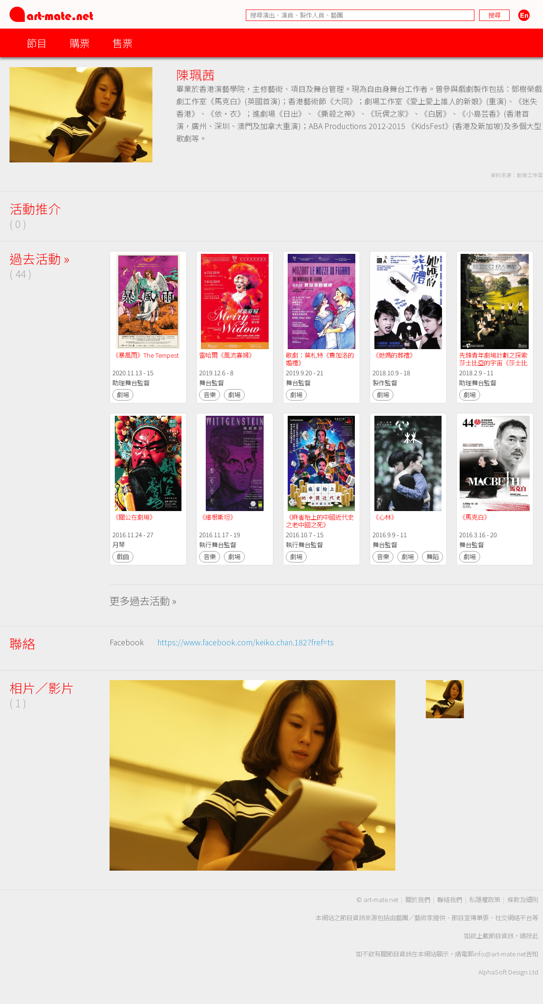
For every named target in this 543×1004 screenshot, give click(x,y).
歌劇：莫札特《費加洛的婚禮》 (320, 359)
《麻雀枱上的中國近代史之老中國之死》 (320, 520)
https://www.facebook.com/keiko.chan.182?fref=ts (245, 642)
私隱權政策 (484, 899)
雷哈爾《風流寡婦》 (227, 355)
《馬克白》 (474, 517)
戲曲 (123, 556)
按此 (532, 935)
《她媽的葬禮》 (394, 355)
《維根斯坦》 (217, 517)
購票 (80, 42)
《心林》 (384, 517)
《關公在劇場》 (134, 517)
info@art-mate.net (499, 953)
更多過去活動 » (143, 600)
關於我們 (417, 899)
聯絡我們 (449, 899)
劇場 (123, 394)
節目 (37, 42)
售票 (122, 42)
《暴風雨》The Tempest (146, 355)
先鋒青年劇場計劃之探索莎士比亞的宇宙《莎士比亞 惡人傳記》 (493, 363)
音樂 (209, 394)
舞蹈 (432, 556)
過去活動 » (40, 258)
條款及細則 (522, 899)
